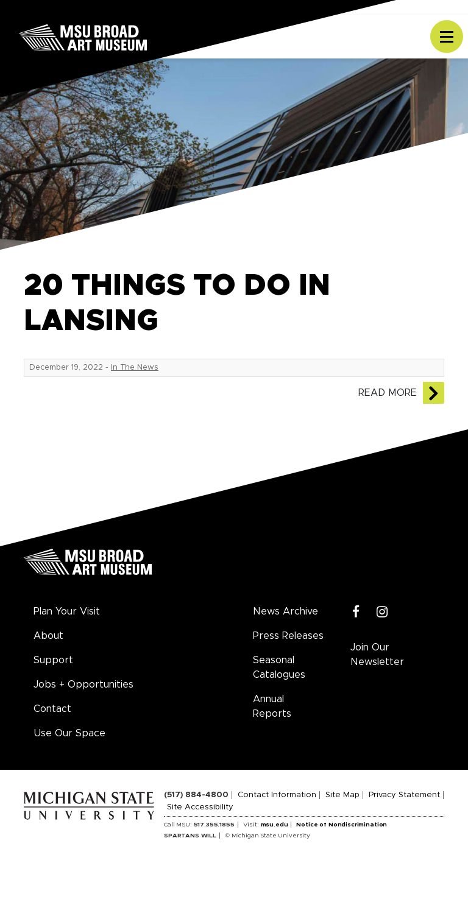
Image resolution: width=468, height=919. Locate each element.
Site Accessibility (200, 807)
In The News (134, 367)
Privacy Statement (404, 795)
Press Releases (288, 636)
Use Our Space (69, 733)
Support (53, 660)
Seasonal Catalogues (279, 667)
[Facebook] (356, 612)
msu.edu (274, 825)
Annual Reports (272, 706)
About (48, 636)
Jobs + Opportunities (83, 684)
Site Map (342, 795)
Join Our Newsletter (377, 655)
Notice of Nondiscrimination (341, 825)
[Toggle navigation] (446, 36)
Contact (52, 709)
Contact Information (277, 795)
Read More (387, 393)
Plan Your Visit (67, 611)
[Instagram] (382, 612)
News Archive (285, 611)
